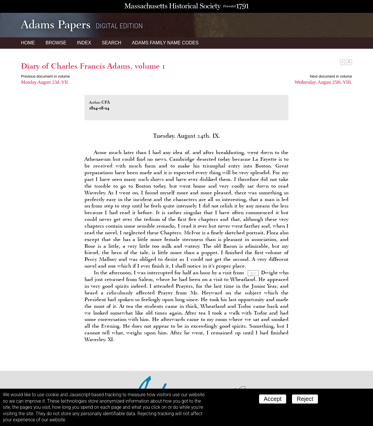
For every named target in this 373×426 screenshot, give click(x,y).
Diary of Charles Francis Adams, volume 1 (93, 66)
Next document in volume (331, 76)
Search (111, 42)
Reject (305, 399)
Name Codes (165, 42)
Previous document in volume (45, 76)
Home (28, 42)
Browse (55, 42)
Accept (272, 399)
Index (84, 42)
